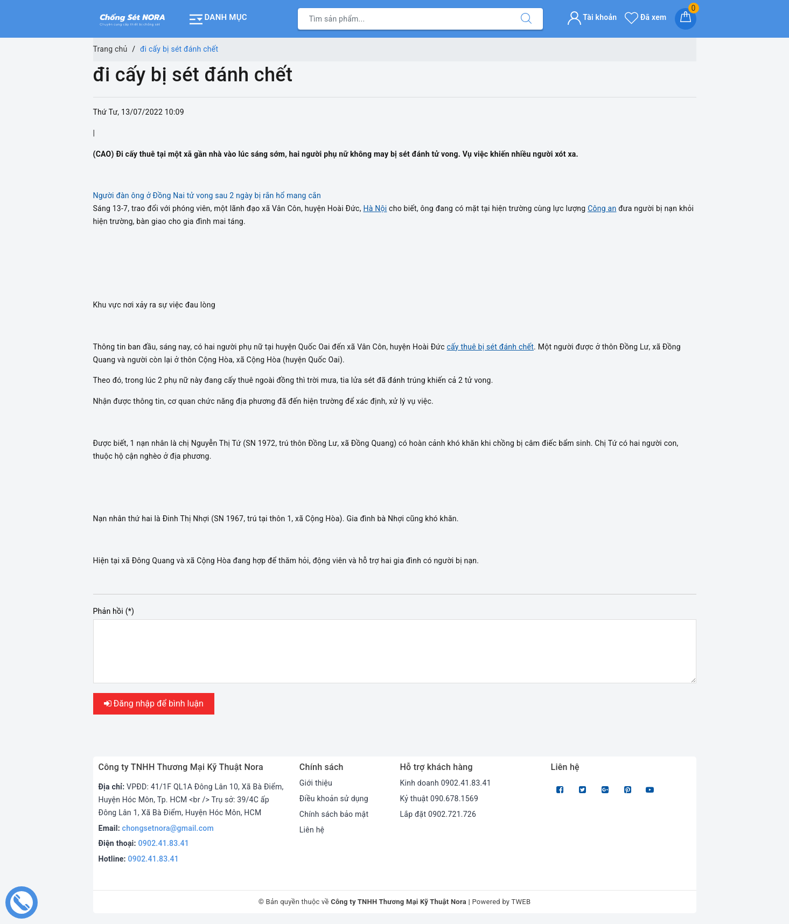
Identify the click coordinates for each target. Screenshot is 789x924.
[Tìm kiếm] (526, 19)
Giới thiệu (315, 783)
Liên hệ (311, 829)
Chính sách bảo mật (333, 814)
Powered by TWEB (501, 902)
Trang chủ (110, 49)
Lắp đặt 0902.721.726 (438, 814)
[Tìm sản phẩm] (404, 19)
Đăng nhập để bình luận (154, 703)
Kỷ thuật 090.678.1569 (439, 798)
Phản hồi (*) (114, 611)
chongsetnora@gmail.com (168, 828)
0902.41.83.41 (164, 843)
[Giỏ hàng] (685, 19)
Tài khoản (592, 17)
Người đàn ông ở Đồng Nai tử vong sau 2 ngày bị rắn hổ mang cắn (207, 195)
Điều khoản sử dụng (333, 798)
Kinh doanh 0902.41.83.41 (445, 783)
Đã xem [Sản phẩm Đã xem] (645, 17)
